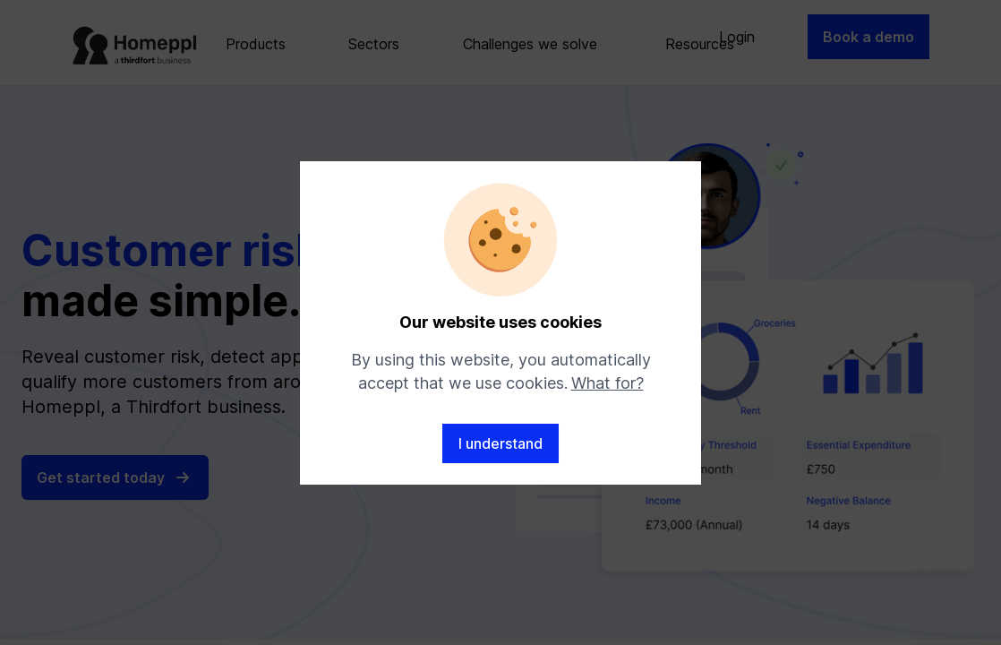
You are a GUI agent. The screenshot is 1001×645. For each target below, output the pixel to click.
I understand (500, 443)
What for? (607, 383)
